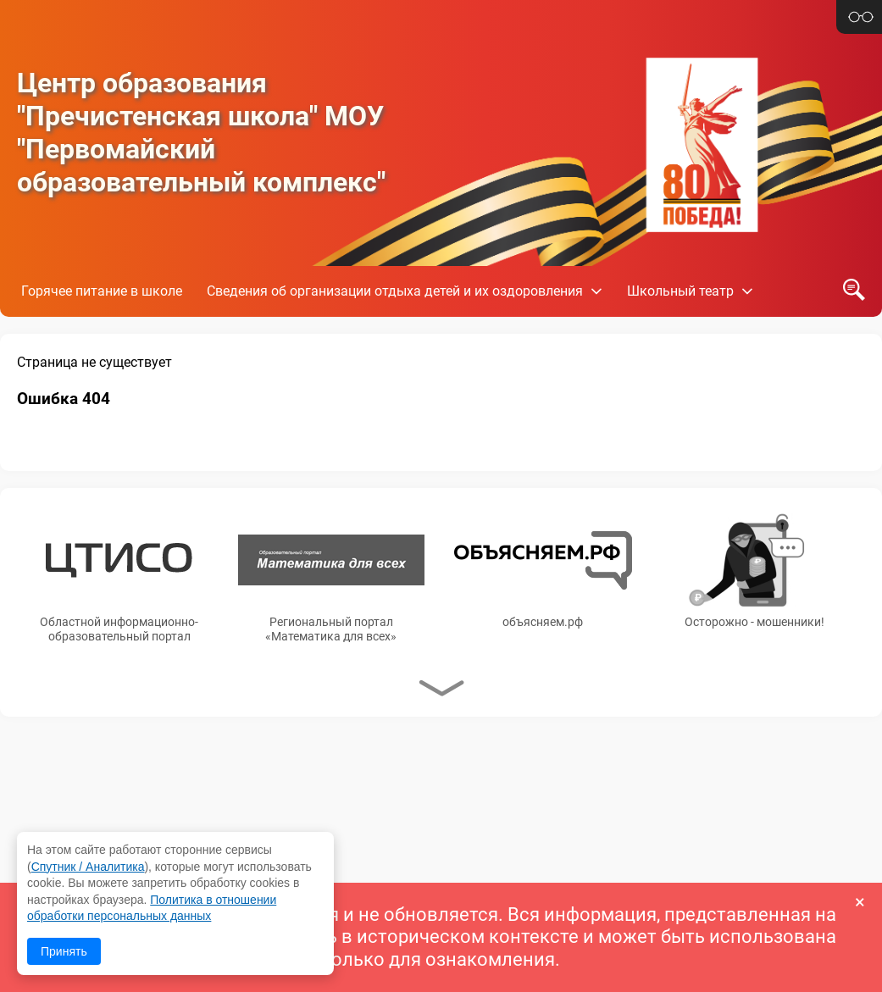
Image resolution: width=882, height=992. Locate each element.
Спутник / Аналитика (88, 866)
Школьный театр (680, 291)
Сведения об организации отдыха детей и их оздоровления (395, 291)
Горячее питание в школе (101, 291)
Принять (64, 951)
